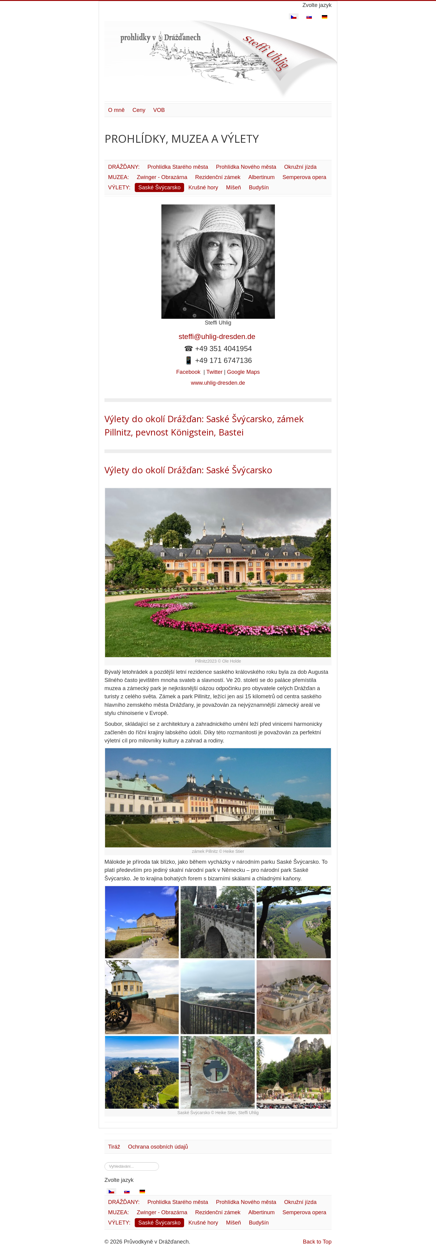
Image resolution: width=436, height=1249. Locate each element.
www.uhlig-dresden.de (218, 383)
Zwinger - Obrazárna (162, 177)
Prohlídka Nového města (246, 167)
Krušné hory (203, 187)
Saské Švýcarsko (159, 187)
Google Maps (243, 372)
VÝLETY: (119, 187)
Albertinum (261, 177)
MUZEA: (118, 177)
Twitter (214, 372)
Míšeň (233, 187)
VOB (159, 110)
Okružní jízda (300, 167)
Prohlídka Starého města (177, 167)
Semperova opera (304, 177)
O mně (116, 110)
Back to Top (317, 1242)
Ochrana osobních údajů (158, 1147)
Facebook (188, 372)
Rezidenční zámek (218, 177)
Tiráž (114, 1147)
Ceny (139, 110)
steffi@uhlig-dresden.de (218, 336)
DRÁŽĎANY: (124, 167)
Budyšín (259, 187)
